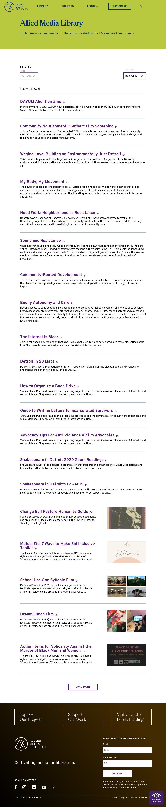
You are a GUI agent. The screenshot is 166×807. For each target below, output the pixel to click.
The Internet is (41, 337)
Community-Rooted (53, 275)
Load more (83, 687)
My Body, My (44, 182)
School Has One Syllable (49, 580)
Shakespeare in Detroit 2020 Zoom (63, 460)
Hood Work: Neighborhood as (59, 213)
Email (106, 744)
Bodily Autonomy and (46, 303)
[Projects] (67, 6)
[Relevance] (134, 75)
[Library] (42, 6)
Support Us (119, 6)
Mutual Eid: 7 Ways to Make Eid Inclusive (57, 546)
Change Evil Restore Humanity (56, 512)
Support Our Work (129, 798)
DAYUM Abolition (42, 102)
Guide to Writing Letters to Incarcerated (68, 411)
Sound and (42, 241)
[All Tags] (29, 75)
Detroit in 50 (39, 362)
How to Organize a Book (49, 386)
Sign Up (117, 773)
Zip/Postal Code (110, 758)
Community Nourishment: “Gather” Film (68, 126)
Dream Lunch (38, 614)
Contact (115, 798)
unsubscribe (117, 787)
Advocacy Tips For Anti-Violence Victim (69, 435)
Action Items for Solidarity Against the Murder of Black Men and (56, 649)
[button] (92, 6)
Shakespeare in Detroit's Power (53, 484)
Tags (22, 71)
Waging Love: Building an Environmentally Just (72, 154)
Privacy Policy (145, 798)
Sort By (128, 70)
